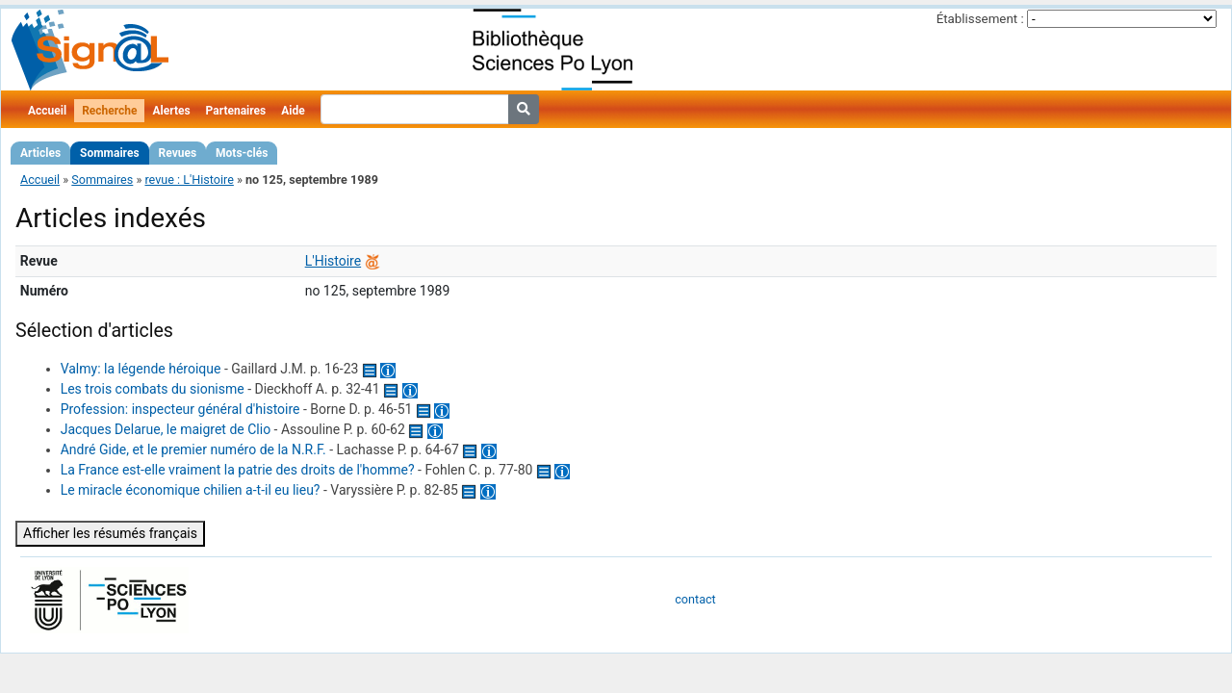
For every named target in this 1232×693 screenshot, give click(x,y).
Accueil (47, 110)
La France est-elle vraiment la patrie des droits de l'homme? (238, 469)
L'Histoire (333, 261)
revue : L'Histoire (188, 179)
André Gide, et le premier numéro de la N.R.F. (193, 449)
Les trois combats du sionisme (152, 389)
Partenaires (236, 110)
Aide (292, 110)
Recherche (109, 110)
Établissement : (980, 19)
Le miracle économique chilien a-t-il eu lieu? (191, 490)
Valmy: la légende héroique (141, 368)
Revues (178, 153)
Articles (40, 153)
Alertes (171, 110)
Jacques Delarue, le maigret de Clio (165, 429)
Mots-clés (242, 153)
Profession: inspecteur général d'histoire (180, 409)
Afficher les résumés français (110, 533)
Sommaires (109, 153)
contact (695, 599)
